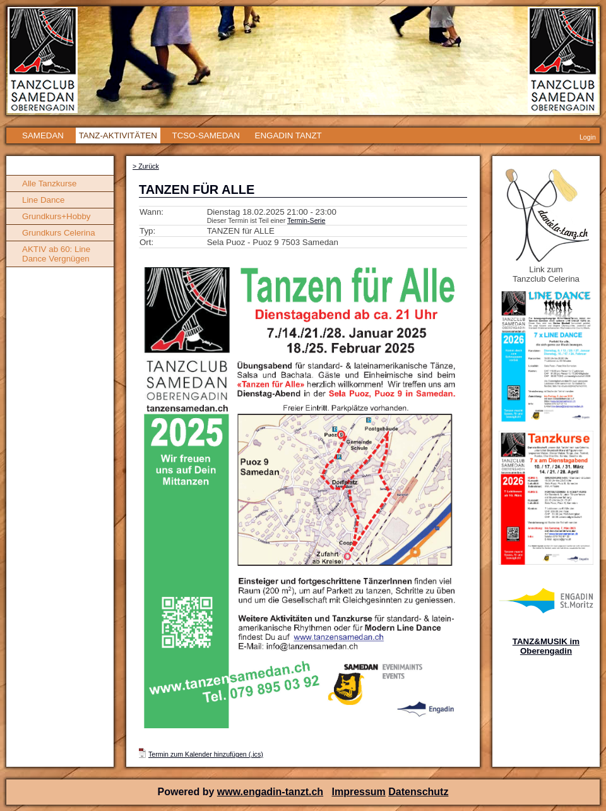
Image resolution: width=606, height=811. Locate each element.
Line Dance (43, 200)
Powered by (187, 791)
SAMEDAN (43, 135)
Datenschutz (418, 791)
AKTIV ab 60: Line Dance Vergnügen (56, 253)
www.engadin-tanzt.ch (270, 791)
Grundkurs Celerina (58, 232)
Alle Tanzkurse (49, 183)
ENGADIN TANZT (288, 135)
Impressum (358, 791)
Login (587, 137)
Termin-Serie (306, 220)
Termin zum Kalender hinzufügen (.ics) (205, 754)
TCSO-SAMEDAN (205, 135)
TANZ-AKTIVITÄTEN (118, 135)
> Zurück (146, 166)
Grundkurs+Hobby (56, 216)
